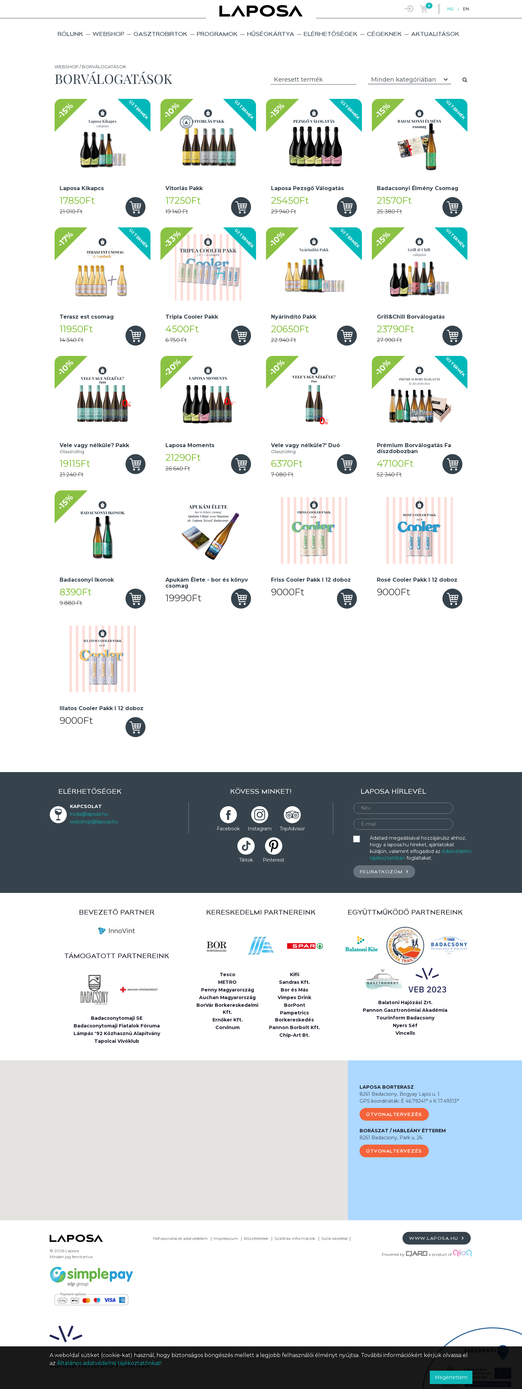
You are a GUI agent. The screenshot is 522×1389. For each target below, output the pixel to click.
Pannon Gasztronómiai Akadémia (405, 1010)
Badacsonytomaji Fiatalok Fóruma (117, 1026)
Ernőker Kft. (227, 1020)
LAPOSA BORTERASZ (387, 1087)
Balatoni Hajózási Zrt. (405, 1002)
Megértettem (451, 1377)
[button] (174, 1134)
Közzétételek (256, 1238)
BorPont (294, 1005)
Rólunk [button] (70, 34)
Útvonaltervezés (394, 1114)
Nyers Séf (405, 1025)
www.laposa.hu (436, 1238)
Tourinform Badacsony (405, 1018)
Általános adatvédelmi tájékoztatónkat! (109, 1363)
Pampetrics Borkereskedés (294, 1016)
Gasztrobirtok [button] (160, 34)
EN (466, 9)
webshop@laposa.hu (94, 822)
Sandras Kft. (294, 982)
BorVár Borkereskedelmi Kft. (227, 1008)
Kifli (294, 974)
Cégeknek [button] (384, 34)
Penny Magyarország (227, 990)
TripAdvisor (292, 829)
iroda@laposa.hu (89, 814)
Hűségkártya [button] (270, 34)
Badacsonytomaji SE (116, 1018)
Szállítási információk (294, 1238)
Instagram (260, 829)
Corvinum (227, 1027)
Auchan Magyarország (227, 997)
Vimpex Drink (294, 997)
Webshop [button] (108, 34)
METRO (227, 982)
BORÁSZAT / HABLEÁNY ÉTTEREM (403, 1131)
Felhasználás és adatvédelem (180, 1238)
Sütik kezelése (334, 1238)
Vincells (405, 1033)
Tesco (227, 974)
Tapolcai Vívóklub (116, 1041)
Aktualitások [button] (435, 34)
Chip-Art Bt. (294, 1035)
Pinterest (273, 860)
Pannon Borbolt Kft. (294, 1027)
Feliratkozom (384, 871)
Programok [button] (217, 34)
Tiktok (246, 860)
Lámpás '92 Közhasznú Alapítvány (117, 1033)
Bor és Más (294, 990)
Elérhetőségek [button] (331, 34)
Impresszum (226, 1238)
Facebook (228, 829)
